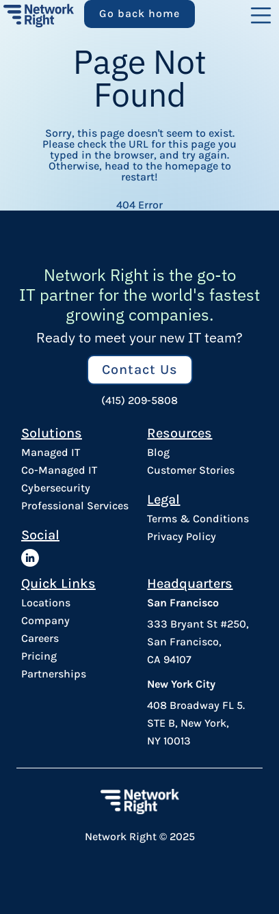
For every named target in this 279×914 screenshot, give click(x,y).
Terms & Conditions (198, 518)
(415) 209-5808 (139, 400)
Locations (45, 602)
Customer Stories (191, 470)
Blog (158, 452)
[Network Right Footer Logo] (140, 801)
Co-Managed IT (59, 470)
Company (45, 620)
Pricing (39, 656)
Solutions (51, 432)
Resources (179, 432)
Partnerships (53, 674)
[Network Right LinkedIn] (30, 558)
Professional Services (75, 505)
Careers (40, 638)
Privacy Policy (181, 536)
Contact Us (140, 369)
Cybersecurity (55, 488)
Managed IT (50, 452)
